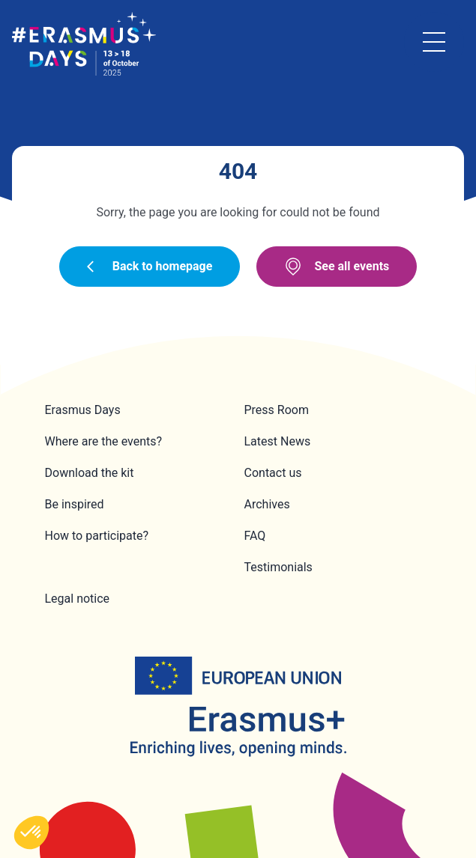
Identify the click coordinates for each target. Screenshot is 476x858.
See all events (336, 267)
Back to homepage (150, 266)
